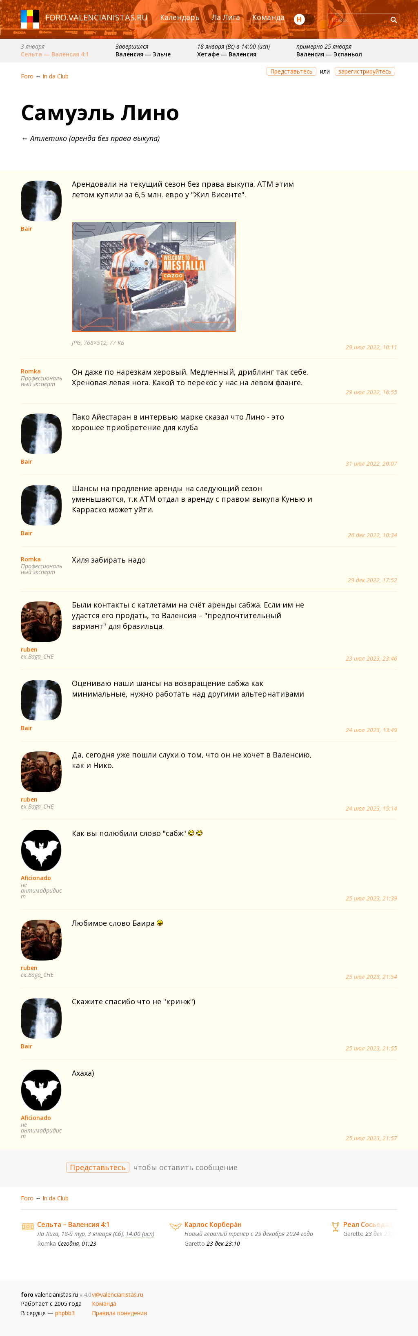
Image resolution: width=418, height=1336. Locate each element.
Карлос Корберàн (213, 1224)
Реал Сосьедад (368, 1224)
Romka (31, 371)
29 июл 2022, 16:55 (371, 392)
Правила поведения (119, 1313)
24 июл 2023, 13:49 (371, 730)
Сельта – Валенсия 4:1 (73, 1224)
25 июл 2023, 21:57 (371, 1138)
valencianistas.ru (108, 17)
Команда (268, 17)
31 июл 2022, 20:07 (371, 464)
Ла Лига (226, 17)
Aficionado (36, 878)
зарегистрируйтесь (364, 71)
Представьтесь (291, 71)
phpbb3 (65, 1313)
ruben (29, 649)
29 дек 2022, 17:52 (372, 580)
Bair (26, 228)
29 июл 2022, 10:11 (371, 347)
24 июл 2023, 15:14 (371, 808)
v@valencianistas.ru (117, 1294)
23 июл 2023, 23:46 (371, 658)
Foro (27, 76)
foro (56, 17)
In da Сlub (55, 76)
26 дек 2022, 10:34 (372, 535)
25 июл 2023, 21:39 (371, 898)
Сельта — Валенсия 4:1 (55, 54)
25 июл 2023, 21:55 (371, 1048)
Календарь (180, 17)
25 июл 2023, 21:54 (371, 977)
